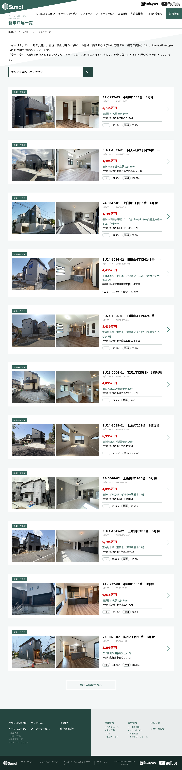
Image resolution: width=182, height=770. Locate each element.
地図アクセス (112, 736)
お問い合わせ (155, 13)
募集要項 (134, 733)
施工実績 (14, 732)
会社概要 (111, 730)
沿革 (109, 733)
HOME (11, 31)
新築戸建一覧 (16, 739)
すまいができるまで (19, 742)
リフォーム (86, 13)
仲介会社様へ (138, 13)
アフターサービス (105, 13)
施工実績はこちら (91, 685)
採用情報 (174, 13)
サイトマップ (102, 762)
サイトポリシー (27, 762)
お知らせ (155, 723)
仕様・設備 (15, 736)
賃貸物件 (65, 723)
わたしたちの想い (45, 13)
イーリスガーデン (67, 13)
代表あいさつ (113, 727)
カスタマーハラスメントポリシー (77, 762)
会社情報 (122, 13)
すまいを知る (136, 730)
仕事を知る (135, 727)
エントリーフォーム (139, 736)
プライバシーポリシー (49, 762)
